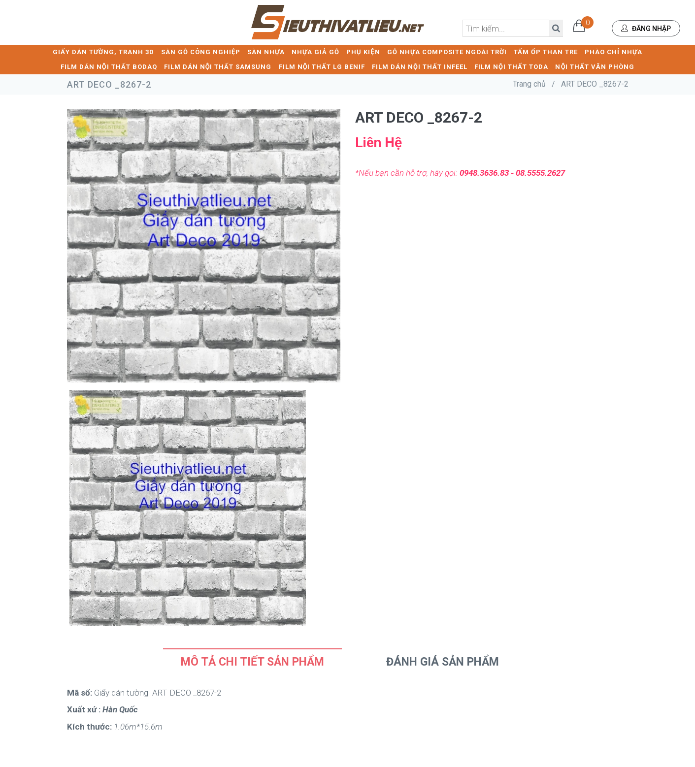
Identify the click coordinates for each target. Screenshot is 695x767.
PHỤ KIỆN (363, 52)
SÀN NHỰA (266, 52)
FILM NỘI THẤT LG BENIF (322, 66)
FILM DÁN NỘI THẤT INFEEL (419, 66)
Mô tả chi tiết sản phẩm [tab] (252, 662)
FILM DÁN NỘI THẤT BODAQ (109, 66)
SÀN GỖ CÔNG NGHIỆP (200, 52)
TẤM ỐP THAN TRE (546, 52)
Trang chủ (529, 84)
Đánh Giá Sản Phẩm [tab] (442, 662)
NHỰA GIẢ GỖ (315, 52)
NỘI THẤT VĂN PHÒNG (594, 66)
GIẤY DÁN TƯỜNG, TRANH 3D (103, 52)
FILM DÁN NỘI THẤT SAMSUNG (218, 66)
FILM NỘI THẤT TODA (511, 66)
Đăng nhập (646, 28)
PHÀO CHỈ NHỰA (613, 52)
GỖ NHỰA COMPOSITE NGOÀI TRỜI (447, 52)
